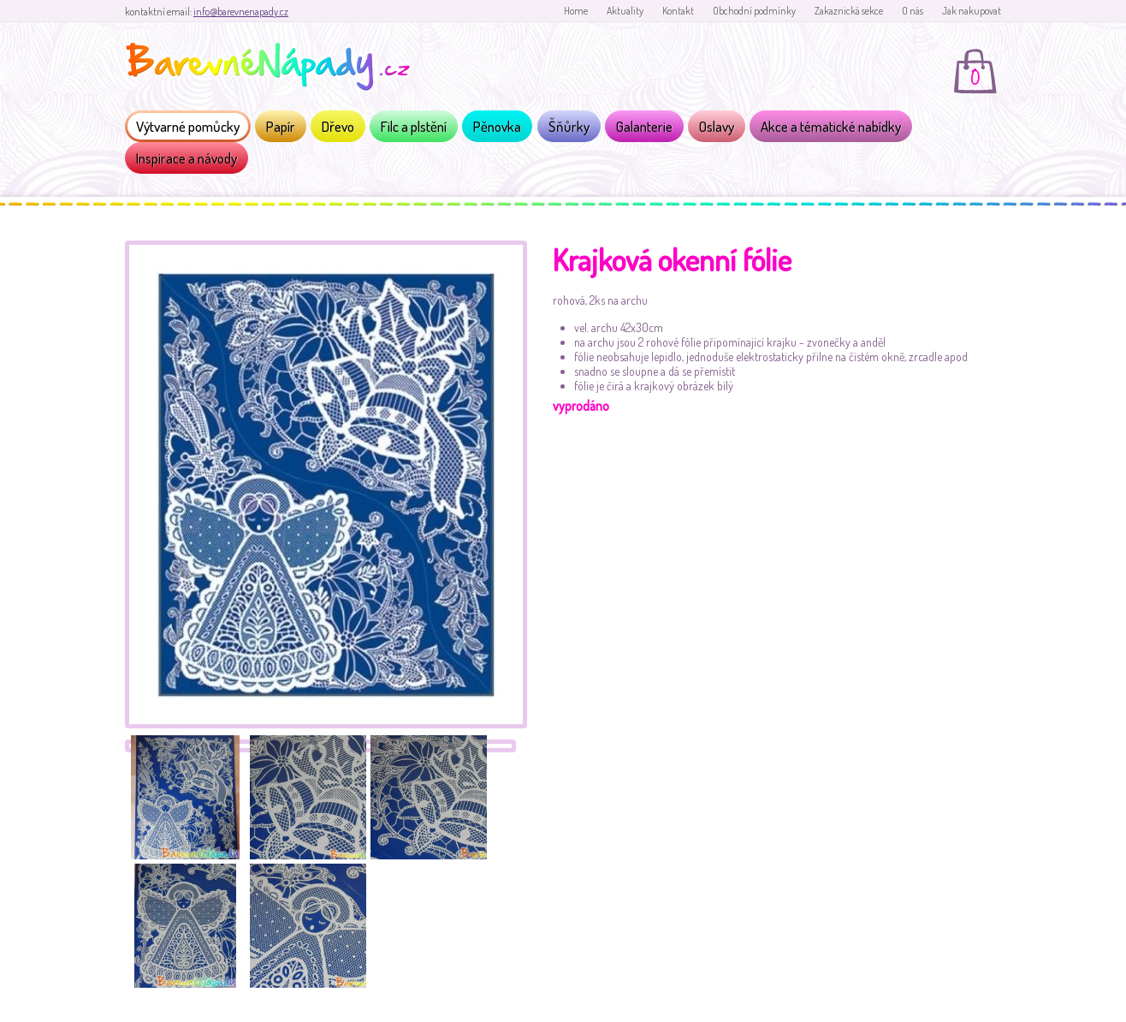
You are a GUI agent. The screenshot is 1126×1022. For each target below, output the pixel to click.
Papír (280, 126)
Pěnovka (497, 126)
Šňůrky (569, 126)
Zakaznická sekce (849, 10)
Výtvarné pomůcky (188, 126)
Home (576, 10)
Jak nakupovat (971, 10)
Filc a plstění (414, 126)
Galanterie (644, 126)
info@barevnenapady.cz (240, 11)
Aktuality (625, 10)
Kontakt (678, 10)
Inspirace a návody (186, 158)
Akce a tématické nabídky (831, 126)
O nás (912, 10)
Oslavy (716, 126)
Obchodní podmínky (754, 10)
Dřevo (338, 126)
